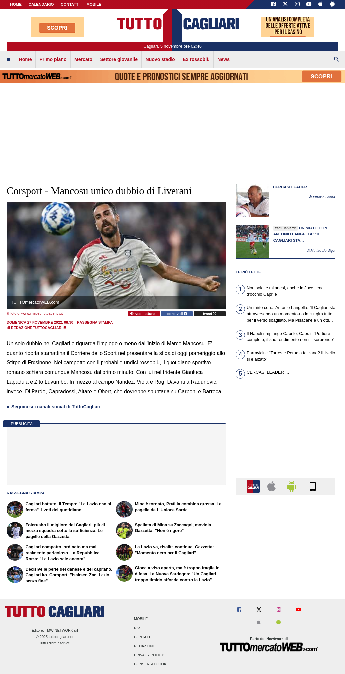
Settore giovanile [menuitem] (119, 59)
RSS (137, 628)
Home (16, 4)
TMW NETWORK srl (61, 630)
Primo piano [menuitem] (52, 59)
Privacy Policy (149, 655)
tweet (210, 314)
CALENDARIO (41, 4)
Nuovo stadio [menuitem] (160, 59)
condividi (177, 314)
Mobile (141, 619)
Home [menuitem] (25, 59)
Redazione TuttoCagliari (37, 328)
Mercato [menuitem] (83, 59)
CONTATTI (70, 4)
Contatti (143, 637)
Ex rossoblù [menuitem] (196, 59)
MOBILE (93, 4)
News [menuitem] (223, 59)
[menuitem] (8, 60)
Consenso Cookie (152, 664)
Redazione (144, 646)
